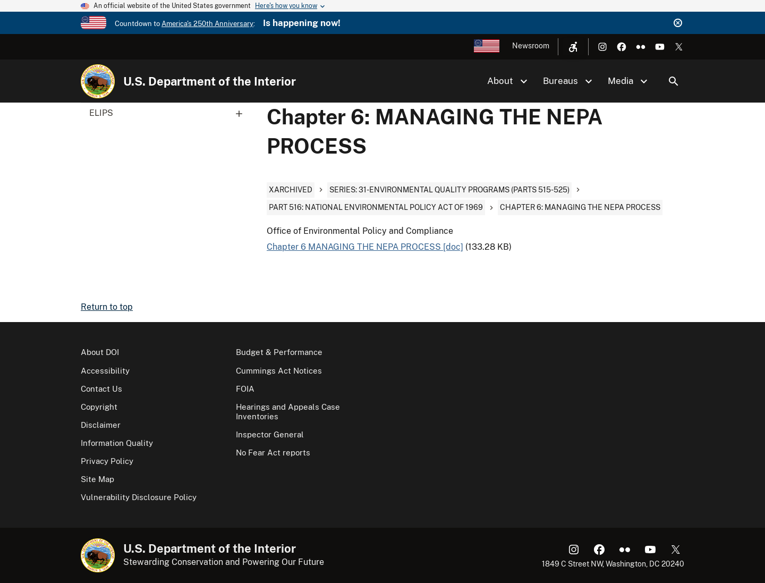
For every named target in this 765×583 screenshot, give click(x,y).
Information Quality (117, 442)
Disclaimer (101, 424)
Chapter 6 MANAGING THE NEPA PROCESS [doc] (365, 247)
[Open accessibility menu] (573, 46)
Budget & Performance (279, 352)
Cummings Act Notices (279, 370)
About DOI (100, 352)
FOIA (245, 388)
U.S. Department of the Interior (209, 81)
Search (673, 81)
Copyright (99, 406)
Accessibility (105, 370)
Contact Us (101, 388)
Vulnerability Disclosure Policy (139, 497)
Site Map (97, 479)
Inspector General (270, 434)
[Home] (98, 81)
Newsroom (530, 45)
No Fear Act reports (273, 452)
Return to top (107, 307)
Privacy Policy (107, 461)
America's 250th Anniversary (207, 24)
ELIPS (169, 113)
